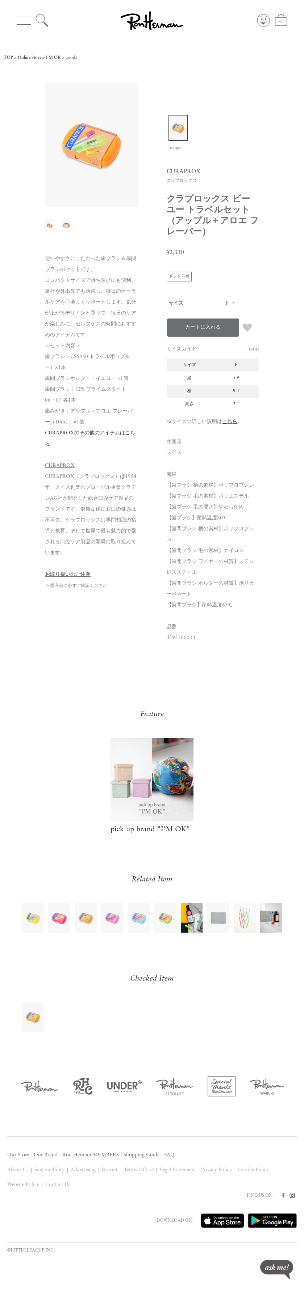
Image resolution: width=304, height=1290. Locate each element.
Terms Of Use (139, 1170)
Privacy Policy (216, 1170)
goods (71, 58)
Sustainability (49, 1170)
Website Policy (23, 1185)
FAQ (169, 1155)
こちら (229, 422)
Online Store (29, 58)
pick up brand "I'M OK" (150, 829)
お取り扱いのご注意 (68, 574)
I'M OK (53, 58)
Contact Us (57, 1185)
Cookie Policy (253, 1170)
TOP (8, 58)
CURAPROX (60, 465)
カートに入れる (203, 327)
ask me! (276, 1269)
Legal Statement (177, 1170)
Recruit (110, 1170)
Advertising (83, 1170)
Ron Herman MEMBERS (90, 1155)
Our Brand (46, 1155)
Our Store (18, 1155)
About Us (17, 1170)
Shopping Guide (141, 1155)
